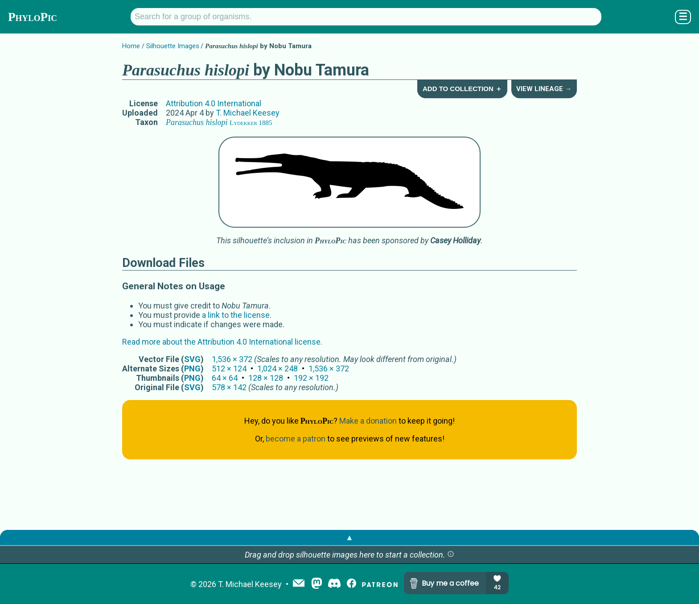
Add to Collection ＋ (462, 88)
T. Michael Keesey (248, 112)
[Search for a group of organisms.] (366, 16)
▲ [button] (349, 537)
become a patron (295, 438)
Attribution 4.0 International (213, 103)
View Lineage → (544, 89)
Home (131, 46)
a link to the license (236, 315)
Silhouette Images (172, 46)
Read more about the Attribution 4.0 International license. (222, 341)
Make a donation (368, 420)
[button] (450, 554)
